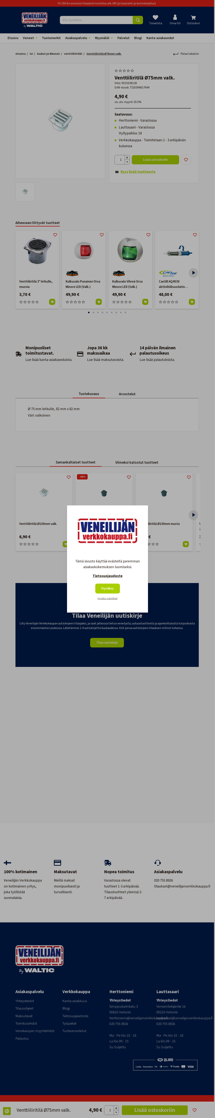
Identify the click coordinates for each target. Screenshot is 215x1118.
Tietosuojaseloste (108, 576)
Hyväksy (107, 588)
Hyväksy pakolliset (107, 598)
